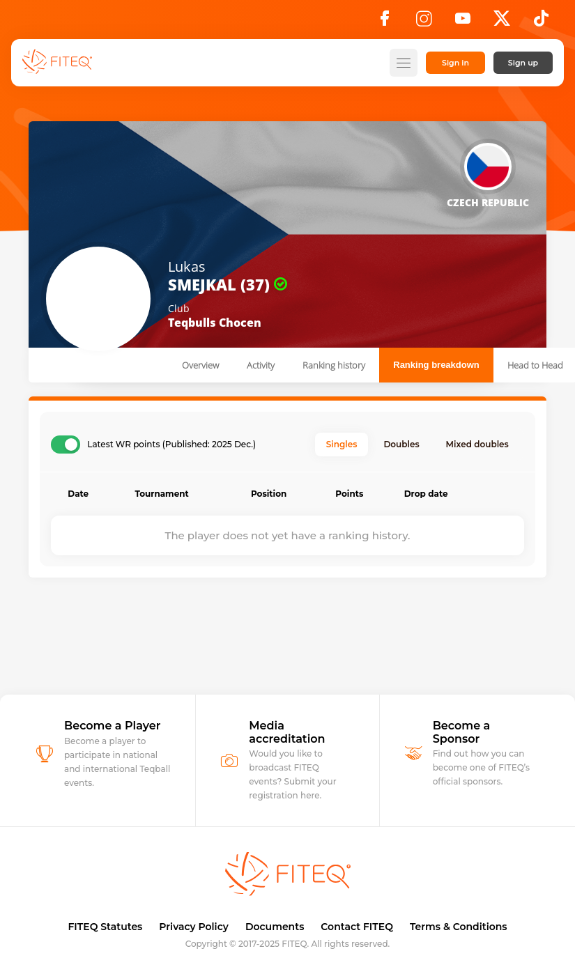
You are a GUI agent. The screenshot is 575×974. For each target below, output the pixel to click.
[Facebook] (384, 22)
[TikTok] (541, 22)
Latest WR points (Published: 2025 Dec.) (171, 444)
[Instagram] (423, 22)
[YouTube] (462, 22)
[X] (501, 22)
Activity (261, 365)
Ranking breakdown (436, 365)
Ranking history (333, 365)
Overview (200, 365)
